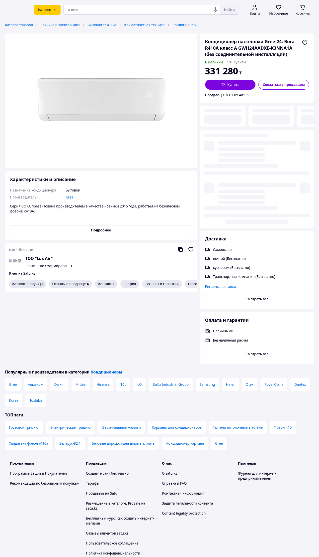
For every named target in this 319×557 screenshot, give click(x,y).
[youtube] (241, 505)
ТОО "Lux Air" (39, 258)
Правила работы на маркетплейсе (115, 491)
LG (139, 312)
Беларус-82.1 (70, 371)
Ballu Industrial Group (171, 312)
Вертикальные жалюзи (121, 355)
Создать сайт (223, 547)
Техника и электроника (60, 24)
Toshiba (35, 328)
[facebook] (250, 505)
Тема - (106, 504)
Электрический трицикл (70, 355)
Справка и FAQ (174, 411)
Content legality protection (184, 441)
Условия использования (210, 534)
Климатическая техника (144, 24)
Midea (81, 312)
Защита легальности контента (187, 431)
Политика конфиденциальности (113, 481)
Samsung (207, 312)
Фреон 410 (283, 355)
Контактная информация (183, 421)
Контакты (106, 283)
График (130, 283)
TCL (123, 312)
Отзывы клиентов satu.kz (107, 461)
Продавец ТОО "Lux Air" (225, 95)
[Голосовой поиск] (215, 9)
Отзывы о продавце (70, 284)
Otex (249, 312)
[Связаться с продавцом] (283, 85)
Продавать (95, 421)
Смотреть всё (256, 174)
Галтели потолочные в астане (238, 355)
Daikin (59, 312)
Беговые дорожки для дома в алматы (123, 371)
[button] (230, 85)
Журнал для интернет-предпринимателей (257, 403)
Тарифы (92, 411)
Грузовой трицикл (24, 355)
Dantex (300, 312)
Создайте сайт (98, 401)
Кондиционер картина (185, 371)
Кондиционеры (185, 24)
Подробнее (101, 230)
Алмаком (35, 312)
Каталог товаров (19, 24)
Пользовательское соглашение (112, 471)
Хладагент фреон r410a (28, 371)
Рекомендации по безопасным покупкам (44, 411)
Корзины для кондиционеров (177, 355)
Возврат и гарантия (162, 283)
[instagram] (259, 505)
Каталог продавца (27, 283)
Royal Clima (273, 312)
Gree (13, 312)
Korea (13, 328)
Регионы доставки (220, 161)
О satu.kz (169, 401)
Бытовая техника (102, 24)
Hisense (103, 312)
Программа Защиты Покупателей (38, 401)
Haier (230, 312)
